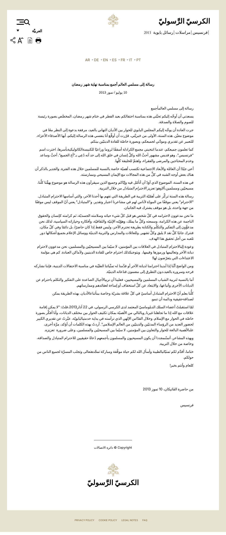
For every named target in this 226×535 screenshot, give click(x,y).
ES (114, 60)
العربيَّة (32, 32)
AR (87, 60)
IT (130, 60)
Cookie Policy (108, 520)
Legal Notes (129, 520)
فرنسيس (200, 32)
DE (96, 60)
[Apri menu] (19, 22)
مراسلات (182, 32)
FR (123, 60)
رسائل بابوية (162, 32)
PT (138, 60)
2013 (147, 32)
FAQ (144, 520)
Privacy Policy (84, 520)
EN (105, 60)
